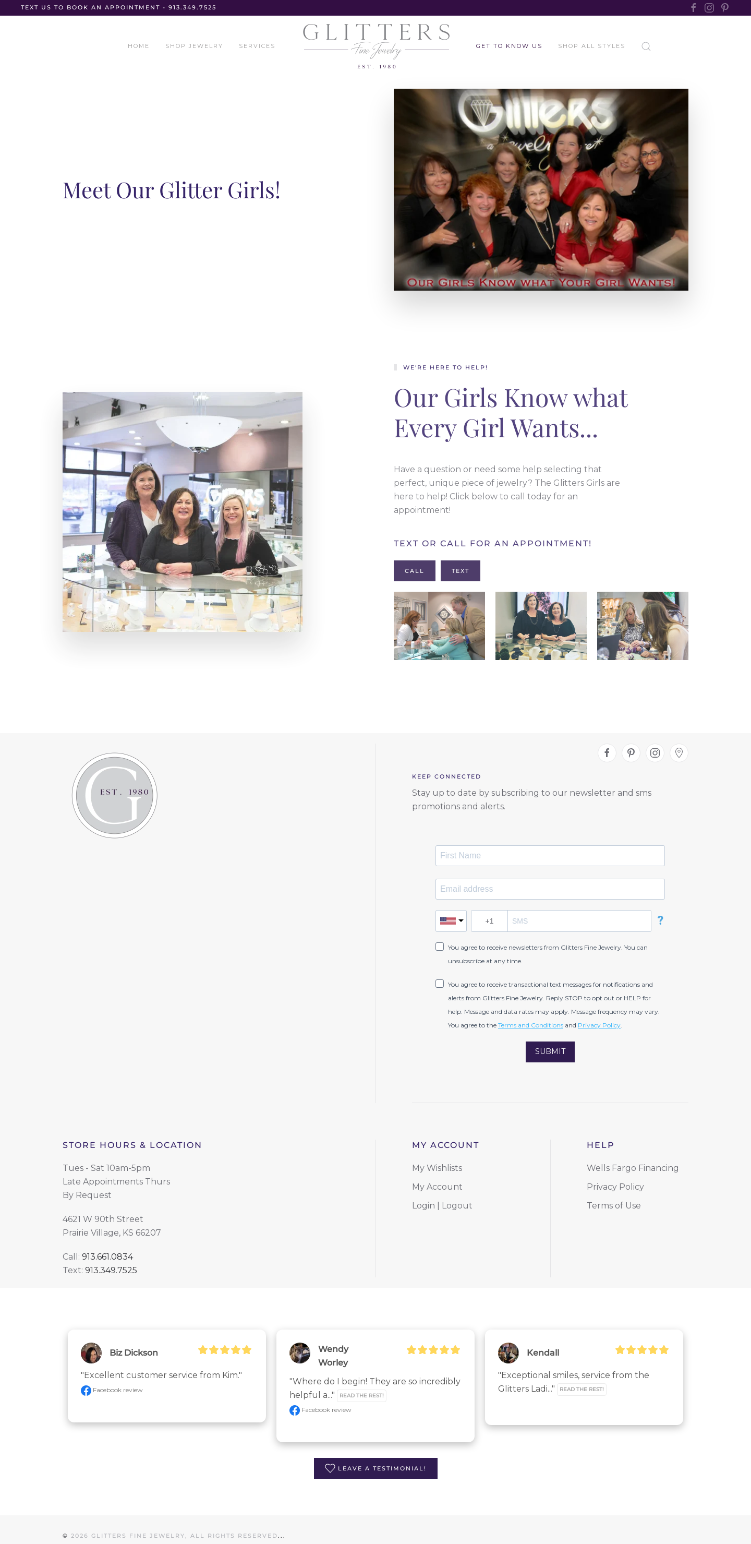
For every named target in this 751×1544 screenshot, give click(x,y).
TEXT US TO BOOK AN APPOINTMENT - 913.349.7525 (118, 7)
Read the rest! (362, 1395)
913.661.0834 (107, 1257)
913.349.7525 (111, 1270)
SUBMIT (550, 1051)
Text (460, 570)
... (282, 1529)
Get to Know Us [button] (509, 46)
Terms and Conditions (530, 1025)
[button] (439, 626)
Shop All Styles (591, 46)
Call (415, 570)
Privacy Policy (599, 1025)
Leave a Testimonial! (376, 1468)
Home (139, 46)
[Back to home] (376, 46)
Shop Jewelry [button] (194, 46)
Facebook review (112, 1390)
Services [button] (257, 46)
